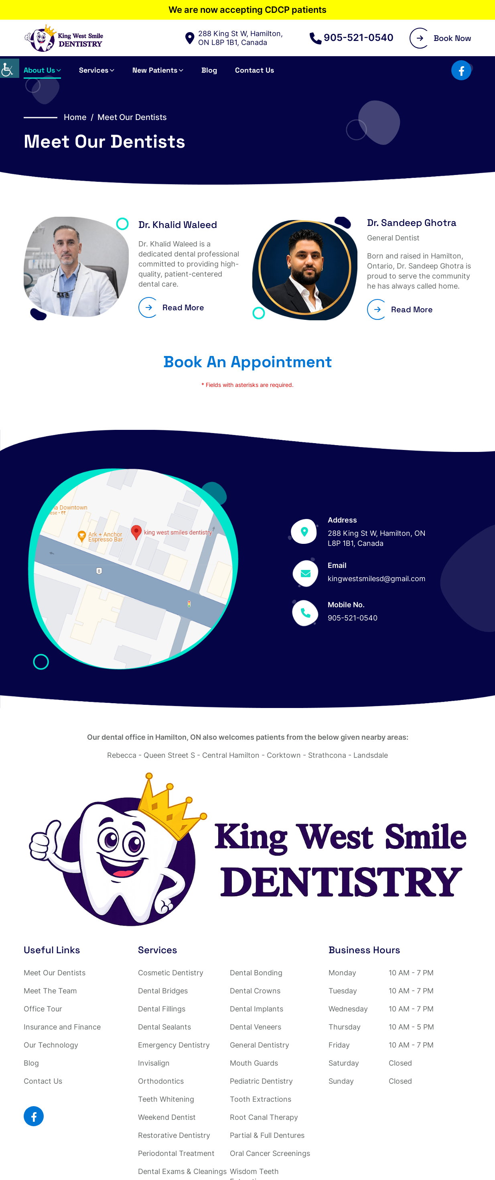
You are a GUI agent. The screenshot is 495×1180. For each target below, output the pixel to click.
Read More (175, 307)
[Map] (133, 569)
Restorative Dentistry (174, 1135)
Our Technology (51, 1045)
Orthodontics (161, 1081)
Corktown (284, 755)
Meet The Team (50, 991)
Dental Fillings (161, 1009)
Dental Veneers (255, 1027)
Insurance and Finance (62, 1027)
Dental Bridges (163, 991)
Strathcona (327, 755)
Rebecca (121, 755)
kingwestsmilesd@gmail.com (377, 578)
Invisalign (154, 1063)
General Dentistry (259, 1045)
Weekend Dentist (167, 1117)
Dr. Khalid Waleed (177, 224)
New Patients (154, 70)
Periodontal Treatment (176, 1153)
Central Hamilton (231, 755)
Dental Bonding (256, 972)
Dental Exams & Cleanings (182, 1171)
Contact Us (254, 70)
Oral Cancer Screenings (270, 1153)
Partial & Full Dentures (267, 1135)
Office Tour (43, 1009)
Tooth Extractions (260, 1099)
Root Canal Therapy (264, 1117)
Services (93, 70)
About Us (39, 70)
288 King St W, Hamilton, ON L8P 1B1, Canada (234, 38)
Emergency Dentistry (174, 1045)
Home (75, 117)
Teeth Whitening (166, 1099)
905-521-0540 (352, 38)
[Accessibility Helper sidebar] (9, 68)
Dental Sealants (164, 1027)
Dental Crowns (255, 991)
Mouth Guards (254, 1063)
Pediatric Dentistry (261, 1081)
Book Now (444, 38)
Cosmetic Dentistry (170, 972)
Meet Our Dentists (54, 972)
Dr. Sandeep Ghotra (411, 222)
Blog (209, 70)
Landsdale (370, 755)
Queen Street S (169, 755)
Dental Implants (256, 1009)
